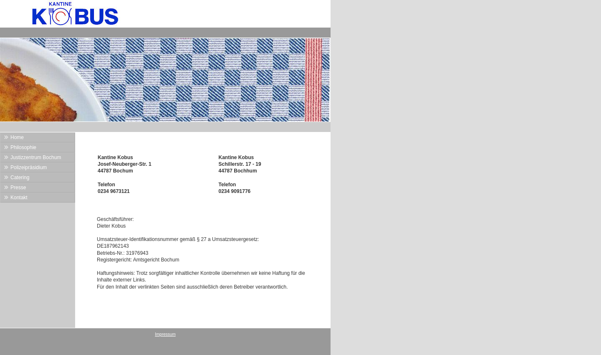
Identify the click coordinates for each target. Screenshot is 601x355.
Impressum (165, 334)
